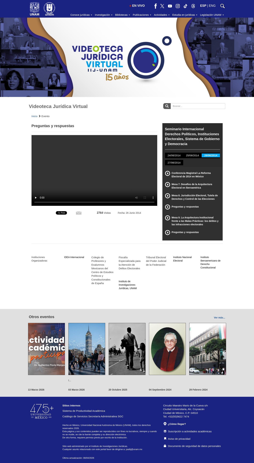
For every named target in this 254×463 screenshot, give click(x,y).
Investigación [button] (103, 14)
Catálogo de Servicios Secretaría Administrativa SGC (93, 416)
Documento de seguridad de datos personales (192, 446)
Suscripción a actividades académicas (188, 431)
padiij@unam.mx (134, 449)
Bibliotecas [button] (122, 14)
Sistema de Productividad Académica (84, 410)
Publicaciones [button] (142, 14)
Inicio (35, 116)
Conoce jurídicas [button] (81, 14)
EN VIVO (137, 5)
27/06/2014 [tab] (174, 162)
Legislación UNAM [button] (212, 14)
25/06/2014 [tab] (192, 155)
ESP (203, 5)
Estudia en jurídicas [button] (184, 14)
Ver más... (219, 317)
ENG (212, 5)
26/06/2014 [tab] (210, 155)
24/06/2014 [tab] (174, 155)
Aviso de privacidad (177, 438)
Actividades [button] (162, 14)
